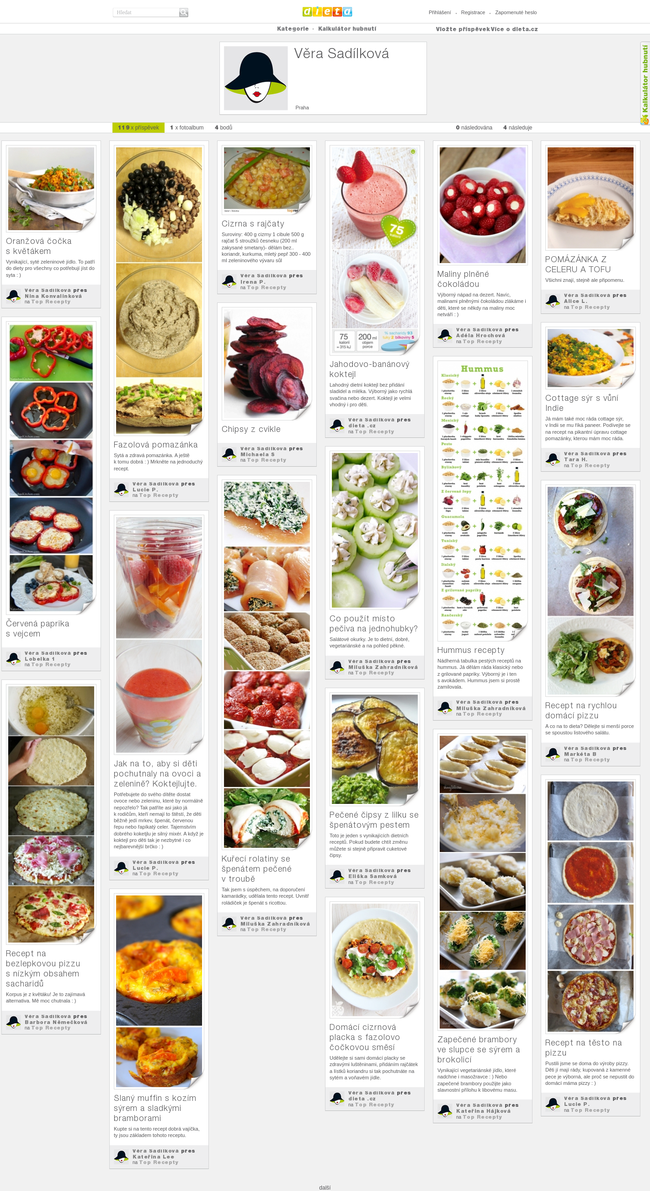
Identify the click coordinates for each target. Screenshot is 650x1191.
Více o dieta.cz (514, 29)
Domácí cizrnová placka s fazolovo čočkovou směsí (365, 1037)
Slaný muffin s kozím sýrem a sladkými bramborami (155, 1108)
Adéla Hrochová (480, 335)
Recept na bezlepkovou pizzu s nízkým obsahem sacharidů (43, 968)
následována (474, 127)
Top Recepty (51, 301)
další (324, 1188)
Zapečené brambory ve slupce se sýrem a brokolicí (478, 1049)
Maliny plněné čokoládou (463, 279)
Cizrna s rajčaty (253, 223)
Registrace (473, 12)
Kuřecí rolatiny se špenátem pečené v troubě (257, 869)
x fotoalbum (187, 127)
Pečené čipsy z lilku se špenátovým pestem (374, 820)
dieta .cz (362, 425)
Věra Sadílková (48, 290)
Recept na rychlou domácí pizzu (581, 710)
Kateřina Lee (153, 1156)
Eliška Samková (372, 876)
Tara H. (576, 459)
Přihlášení (440, 12)
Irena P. (253, 282)
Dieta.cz (327, 11)
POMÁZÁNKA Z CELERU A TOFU (578, 264)
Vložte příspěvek (463, 29)
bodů (224, 127)
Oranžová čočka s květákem (39, 246)
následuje (517, 127)
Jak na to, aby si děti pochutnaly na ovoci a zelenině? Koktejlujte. (157, 773)
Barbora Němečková (56, 1022)
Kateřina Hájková (483, 1111)
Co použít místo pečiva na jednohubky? (374, 623)
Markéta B (580, 754)
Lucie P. (145, 489)
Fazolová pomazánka (156, 444)
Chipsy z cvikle (251, 429)
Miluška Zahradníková (491, 708)
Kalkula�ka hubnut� (644, 83)
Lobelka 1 (40, 659)
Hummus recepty (471, 650)
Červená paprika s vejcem (37, 628)
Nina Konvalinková (53, 296)
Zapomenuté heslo (516, 12)
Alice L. (575, 301)
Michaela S (257, 454)
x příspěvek (138, 127)
